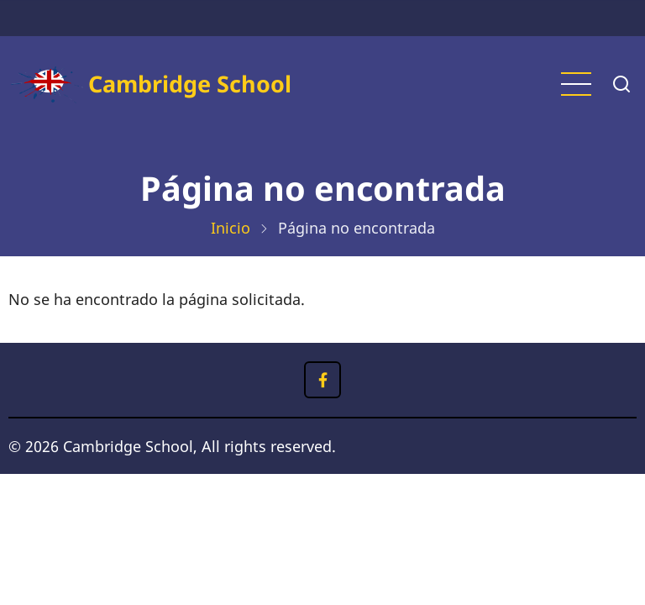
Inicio (230, 228)
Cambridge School (189, 83)
